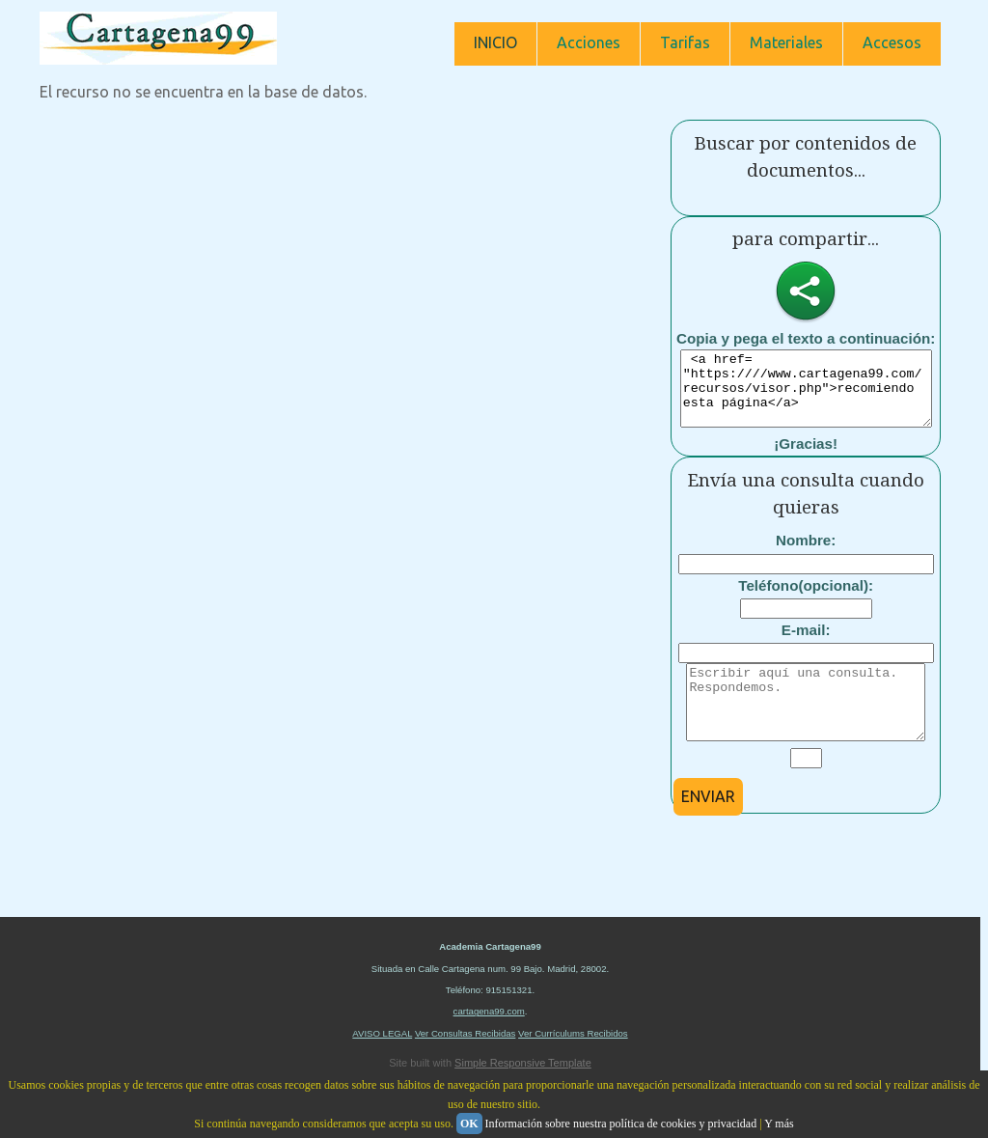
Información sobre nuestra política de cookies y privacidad (621, 1123)
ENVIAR (708, 825)
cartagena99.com (489, 1040)
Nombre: (806, 554)
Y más (779, 1123)
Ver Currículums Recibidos (573, 1062)
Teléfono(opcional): (805, 600)
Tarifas (685, 42)
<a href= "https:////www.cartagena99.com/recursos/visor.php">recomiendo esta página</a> (813, 395)
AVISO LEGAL (382, 1062)
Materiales (786, 42)
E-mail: (806, 644)
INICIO (495, 42)
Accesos (892, 42)
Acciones (588, 42)
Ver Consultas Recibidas (465, 1062)
